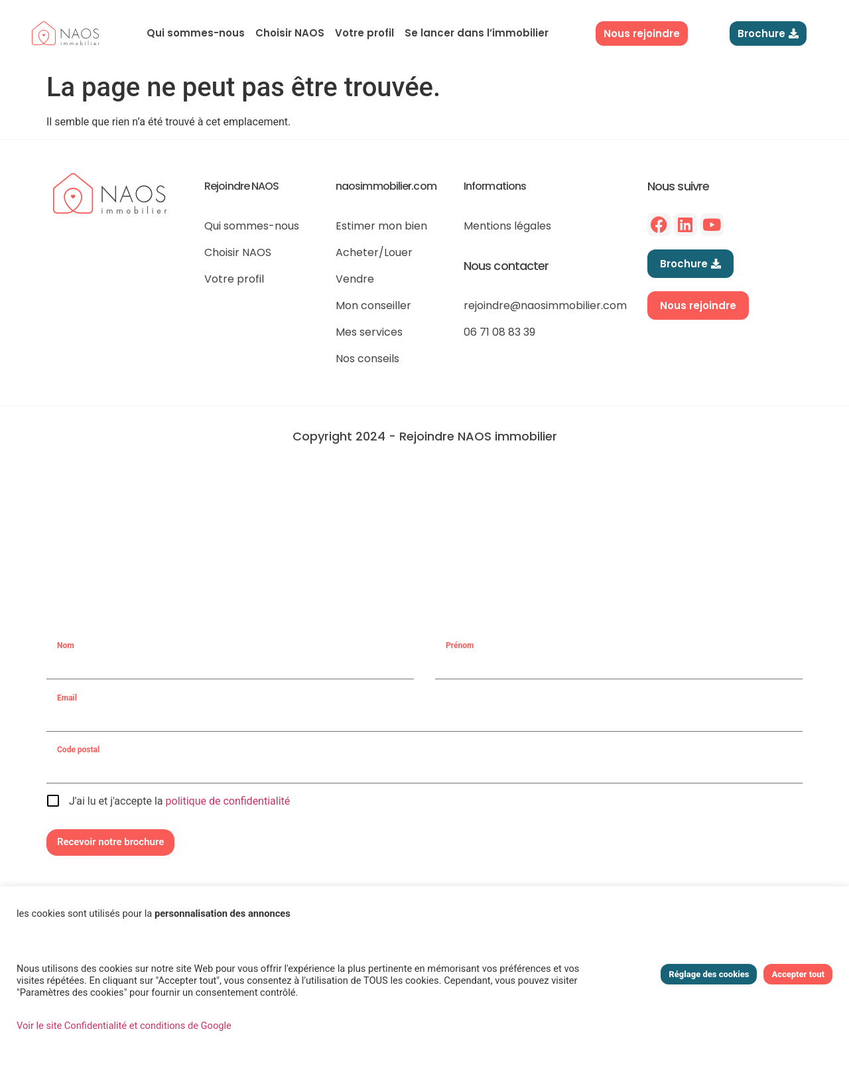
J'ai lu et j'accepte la (179, 801)
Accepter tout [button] (797, 974)
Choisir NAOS (289, 33)
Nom (65, 645)
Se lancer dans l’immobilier (477, 33)
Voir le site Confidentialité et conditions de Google (124, 1026)
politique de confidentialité (228, 801)
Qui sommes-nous (196, 33)
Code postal (78, 750)
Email (67, 698)
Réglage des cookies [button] (709, 974)
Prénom (460, 645)
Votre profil (364, 33)
